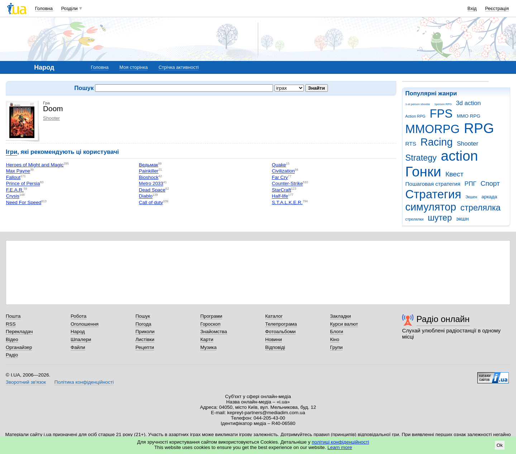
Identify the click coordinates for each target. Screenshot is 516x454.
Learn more (340, 447)
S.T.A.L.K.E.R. (287, 202)
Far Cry (280, 177)
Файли (78, 347)
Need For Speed (24, 202)
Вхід (472, 8)
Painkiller (149, 171)
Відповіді (275, 347)
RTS (410, 144)
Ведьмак (148, 164)
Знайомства (213, 331)
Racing (436, 142)
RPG (479, 128)
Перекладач (19, 331)
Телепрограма (281, 324)
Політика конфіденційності (84, 382)
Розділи (69, 8)
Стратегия (433, 194)
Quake (279, 164)
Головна (44, 8)
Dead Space (152, 190)
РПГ (470, 183)
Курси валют (344, 324)
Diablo (146, 196)
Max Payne (18, 171)
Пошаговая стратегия (432, 184)
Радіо (12, 355)
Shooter (467, 143)
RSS (11, 324)
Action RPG (415, 116)
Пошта (13, 316)
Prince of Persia (23, 183)
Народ (78, 331)
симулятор (430, 207)
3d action (468, 103)
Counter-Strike (287, 183)
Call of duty (151, 202)
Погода (143, 324)
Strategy (421, 157)
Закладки (340, 316)
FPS (441, 113)
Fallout (13, 177)
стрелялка (480, 207)
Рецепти (144, 347)
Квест (454, 174)
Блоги (336, 331)
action (459, 156)
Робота (78, 316)
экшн (462, 219)
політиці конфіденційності (340, 442)
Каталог (274, 316)
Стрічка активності (178, 67)
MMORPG (432, 129)
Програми (211, 316)
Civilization (283, 171)
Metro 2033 (151, 183)
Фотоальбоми (280, 331)
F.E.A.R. (15, 190)
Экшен (471, 197)
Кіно (334, 339)
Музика (208, 347)
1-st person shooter (417, 104)
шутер (440, 217)
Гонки (423, 171)
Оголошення (85, 324)
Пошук (142, 316)
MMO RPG (469, 116)
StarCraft (281, 190)
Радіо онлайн (443, 319)
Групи (336, 347)
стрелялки (414, 219)
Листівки (144, 339)
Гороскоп (210, 324)
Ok (500, 445)
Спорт (490, 183)
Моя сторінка (133, 67)
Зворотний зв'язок (26, 382)
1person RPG (443, 104)
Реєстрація (497, 8)
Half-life (280, 196)
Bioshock (149, 177)
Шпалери (81, 339)
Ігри (11, 151)
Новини (273, 339)
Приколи (144, 331)
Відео (12, 339)
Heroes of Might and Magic (35, 164)
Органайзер (19, 347)
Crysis (12, 196)
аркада (489, 196)
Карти (206, 339)
